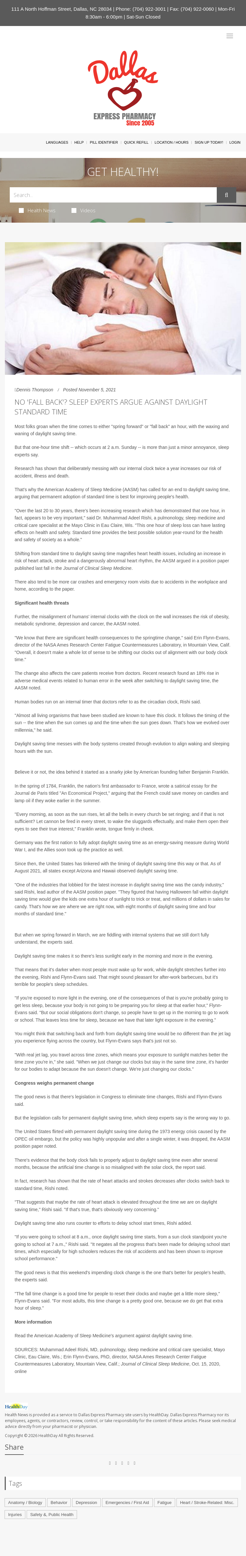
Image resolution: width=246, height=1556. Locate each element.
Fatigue (165, 1502)
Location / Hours (171, 142)
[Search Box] (113, 195)
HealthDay (48, 1435)
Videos (83, 210)
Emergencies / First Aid (127, 1502)
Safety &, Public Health (51, 1514)
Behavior (59, 1502)
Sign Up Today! (209, 142)
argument (124, 1335)
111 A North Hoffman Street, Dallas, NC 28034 (61, 9)
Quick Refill (136, 142)
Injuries (15, 1514)
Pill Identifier (104, 142)
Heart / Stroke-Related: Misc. (207, 1502)
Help (79, 142)
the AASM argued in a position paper (192, 560)
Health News (37, 210)
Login (234, 142)
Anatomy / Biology (25, 1502)
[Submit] (226, 195)
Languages (57, 142)
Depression (86, 1502)
